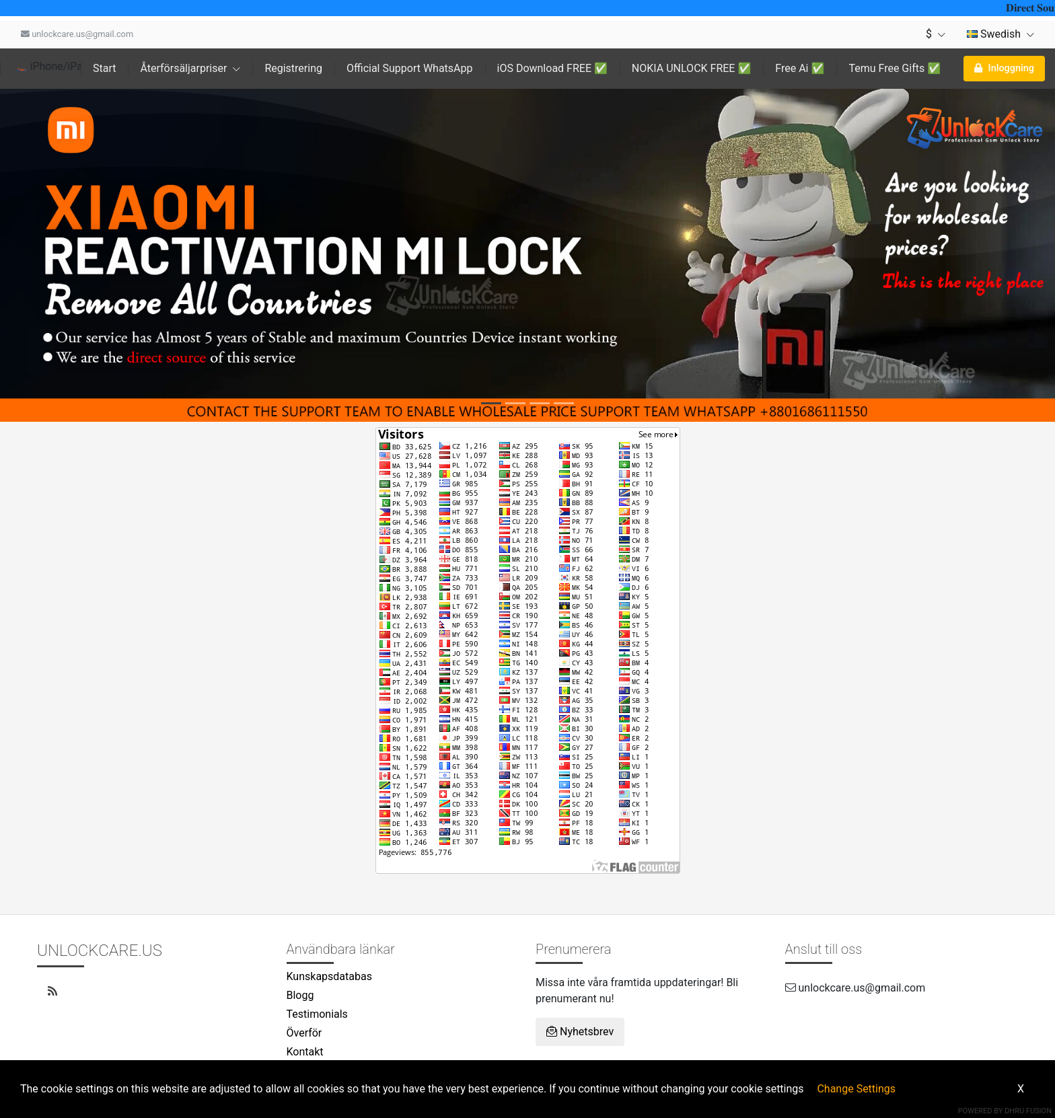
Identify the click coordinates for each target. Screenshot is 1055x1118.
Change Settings (856, 1088)
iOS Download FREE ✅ (552, 68)
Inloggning (1004, 68)
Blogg (300, 995)
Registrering (293, 68)
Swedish (1000, 34)
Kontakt (305, 1051)
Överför (304, 1033)
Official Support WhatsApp (410, 68)
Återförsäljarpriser (190, 68)
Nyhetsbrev (580, 1031)
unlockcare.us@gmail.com (77, 34)
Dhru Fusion (1028, 1111)
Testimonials (317, 1014)
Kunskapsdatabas (329, 976)
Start (104, 68)
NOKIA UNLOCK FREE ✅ (691, 68)
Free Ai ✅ (799, 68)
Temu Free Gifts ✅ (894, 68)
